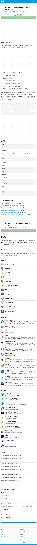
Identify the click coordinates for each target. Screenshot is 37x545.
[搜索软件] (33, 1)
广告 (2, 534)
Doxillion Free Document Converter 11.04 (11, 469)
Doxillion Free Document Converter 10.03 (11, 477)
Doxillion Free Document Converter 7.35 (10, 480)
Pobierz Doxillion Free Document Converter (11, 203)
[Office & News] (10, 4)
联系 (2, 531)
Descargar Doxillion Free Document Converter (12, 217)
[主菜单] (35, 1)
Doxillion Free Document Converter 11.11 (11, 463)
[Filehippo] (4, 1)
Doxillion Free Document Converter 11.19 (11, 458)
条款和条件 (21, 529)
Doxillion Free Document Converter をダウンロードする (14, 214)
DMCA (20, 539)
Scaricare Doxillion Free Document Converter (11, 207)
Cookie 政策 (22, 531)
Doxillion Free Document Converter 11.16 (11, 461)
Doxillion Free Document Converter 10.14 (11, 474)
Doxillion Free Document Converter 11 (10, 472)
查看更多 (18, 484)
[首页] (1, 4)
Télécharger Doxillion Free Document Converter (12, 212)
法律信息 (21, 537)
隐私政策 (21, 534)
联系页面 (9, 255)
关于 (2, 529)
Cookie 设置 (22, 542)
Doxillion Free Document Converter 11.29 (11, 455)
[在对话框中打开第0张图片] (11, 109)
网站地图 (3, 537)
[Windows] (5, 4)
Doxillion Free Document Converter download (12, 210)
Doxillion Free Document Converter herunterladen (13, 205)
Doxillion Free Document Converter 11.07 (11, 466)
